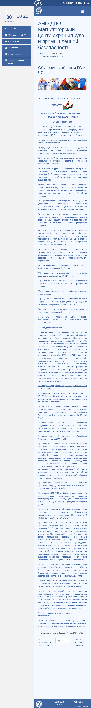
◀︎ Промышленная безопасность (45, 642)
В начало (42, 53)
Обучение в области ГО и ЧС (53, 56)
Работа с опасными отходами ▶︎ (78, 642)
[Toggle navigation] (84, 11)
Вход (86, 3)
